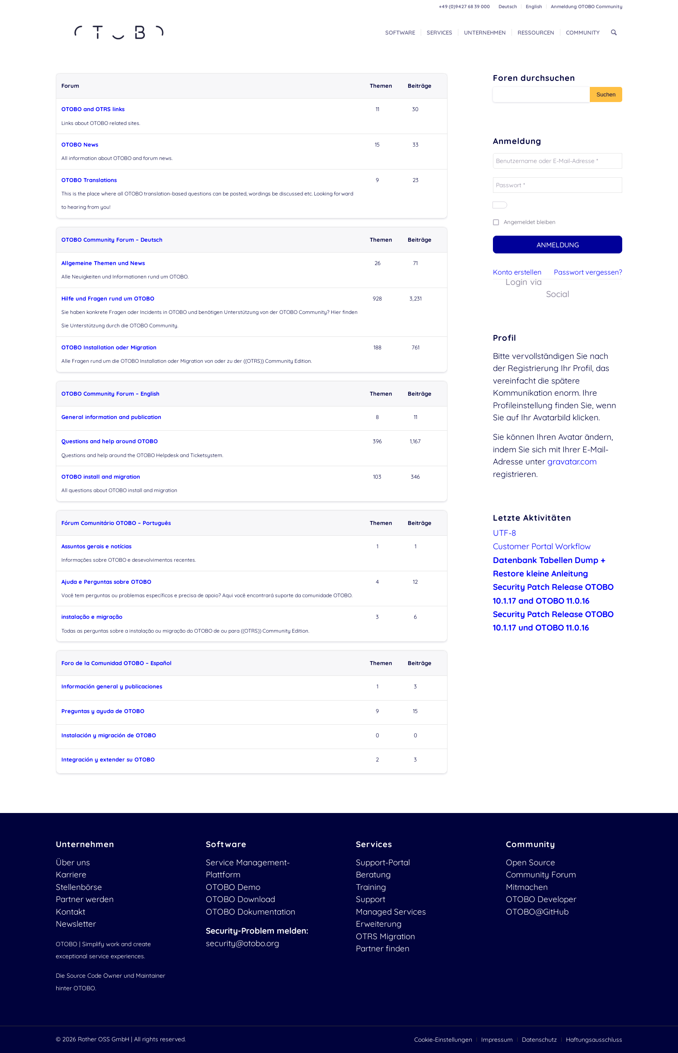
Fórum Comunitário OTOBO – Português (116, 522)
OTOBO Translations (89, 179)
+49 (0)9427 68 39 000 (464, 6)
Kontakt (70, 911)
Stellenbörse (79, 887)
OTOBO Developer (541, 899)
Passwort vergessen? (588, 272)
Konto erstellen (517, 272)
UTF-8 (504, 533)
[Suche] (613, 32)
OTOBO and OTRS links (93, 109)
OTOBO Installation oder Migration (109, 347)
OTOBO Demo (233, 887)
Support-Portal (383, 862)
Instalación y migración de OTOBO (108, 735)
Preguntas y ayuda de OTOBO (102, 710)
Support (370, 899)
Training (371, 887)
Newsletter (76, 924)
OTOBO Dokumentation (250, 911)
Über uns (73, 862)
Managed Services (391, 911)
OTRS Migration (385, 936)
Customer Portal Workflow (542, 546)
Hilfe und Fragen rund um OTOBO (107, 298)
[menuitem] (507, 6)
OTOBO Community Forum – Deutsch (112, 239)
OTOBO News (79, 144)
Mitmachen (527, 887)
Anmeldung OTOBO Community (586, 6)
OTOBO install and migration (100, 476)
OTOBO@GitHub (537, 911)
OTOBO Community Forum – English (110, 393)
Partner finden (382, 948)
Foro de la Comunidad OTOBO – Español (116, 662)
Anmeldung (558, 244)
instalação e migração (91, 616)
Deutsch (508, 6)
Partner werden (85, 899)
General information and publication (111, 416)
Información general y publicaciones (111, 686)
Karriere (71, 874)
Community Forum (541, 874)
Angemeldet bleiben (530, 221)
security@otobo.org (242, 943)
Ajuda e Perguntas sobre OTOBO (106, 581)
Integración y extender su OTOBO (108, 759)
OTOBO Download (240, 899)
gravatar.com (572, 461)
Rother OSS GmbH (103, 1039)
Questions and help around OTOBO (109, 441)
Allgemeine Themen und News (103, 262)
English (534, 6)
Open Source (530, 862)
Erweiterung (379, 924)
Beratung (373, 874)
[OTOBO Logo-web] (119, 32)
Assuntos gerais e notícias (96, 546)
